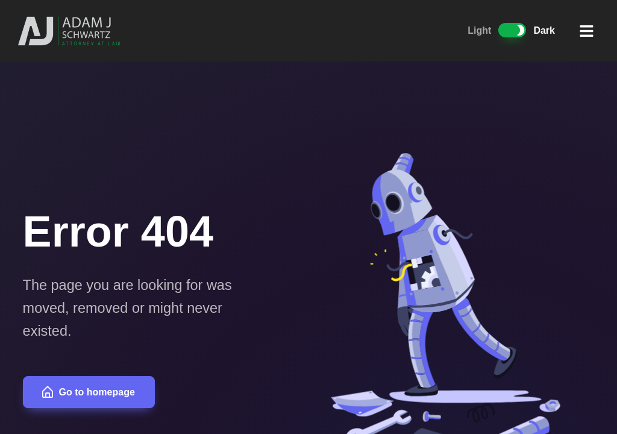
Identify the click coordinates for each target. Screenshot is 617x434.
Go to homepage (87, 392)
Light (479, 30)
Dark (544, 30)
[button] (587, 31)
